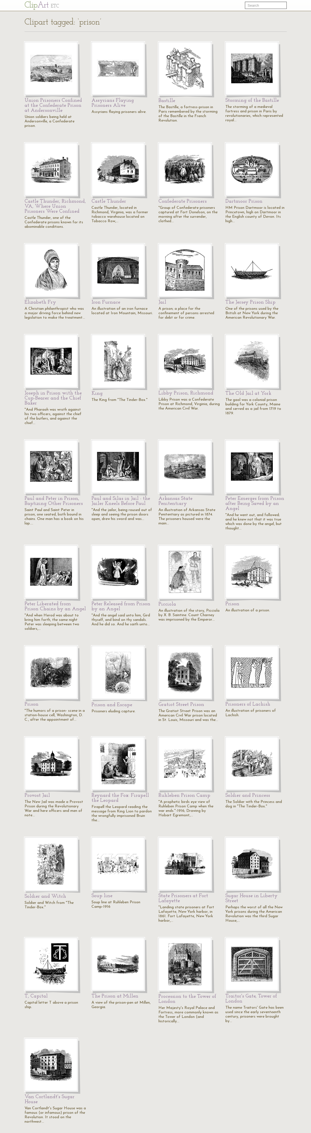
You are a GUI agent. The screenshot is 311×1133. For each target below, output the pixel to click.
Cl (42, 5)
